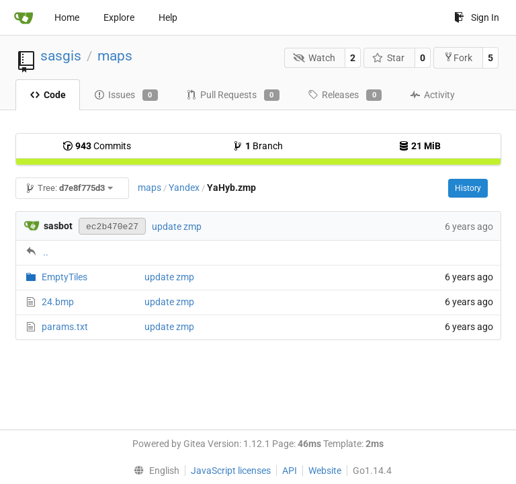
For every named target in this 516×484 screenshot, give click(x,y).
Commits (96, 145)
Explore (118, 17)
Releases (345, 95)
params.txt (65, 326)
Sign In (477, 17)
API (289, 470)
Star (388, 57)
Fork (457, 57)
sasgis (60, 56)
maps (114, 56)
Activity (432, 94)
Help (168, 17)
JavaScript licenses (231, 470)
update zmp (177, 226)
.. (45, 252)
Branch (257, 145)
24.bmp (58, 301)
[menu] (153, 470)
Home (66, 17)
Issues (126, 95)
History (468, 188)
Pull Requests (233, 95)
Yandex (184, 187)
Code (48, 94)
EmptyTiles (64, 277)
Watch (314, 57)
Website (324, 470)
